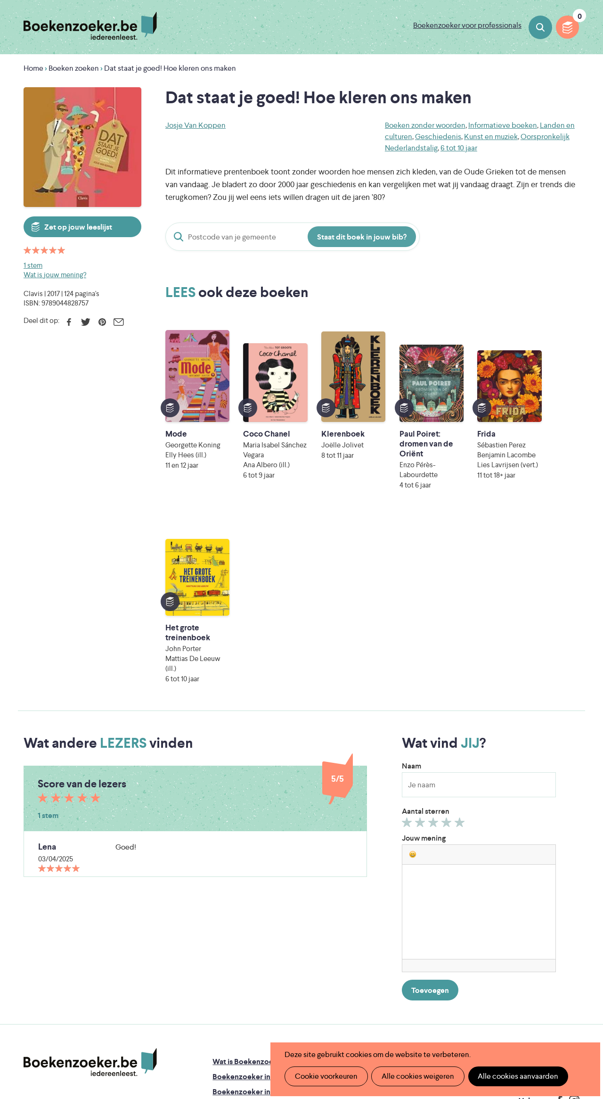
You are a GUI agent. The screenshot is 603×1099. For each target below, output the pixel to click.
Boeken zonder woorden (425, 125)
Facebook (69, 322)
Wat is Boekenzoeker (248, 878)
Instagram (570, 917)
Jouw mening (424, 654)
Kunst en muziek (491, 136)
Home (33, 68)
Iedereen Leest (349, 981)
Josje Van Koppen (195, 125)
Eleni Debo (283, 1021)
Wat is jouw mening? (55, 274)
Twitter (85, 322)
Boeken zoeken (540, 27)
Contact (351, 938)
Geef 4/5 (447, 641)
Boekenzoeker (90, 26)
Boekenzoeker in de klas (253, 893)
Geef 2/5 (421, 641)
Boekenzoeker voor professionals (467, 25)
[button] (412, 670)
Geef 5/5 (461, 641)
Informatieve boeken (502, 125)
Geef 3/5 (434, 641)
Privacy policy (556, 876)
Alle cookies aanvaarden (516, 1076)
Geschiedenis (438, 136)
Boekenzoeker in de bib (252, 908)
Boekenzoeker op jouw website (391, 893)
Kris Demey (366, 1021)
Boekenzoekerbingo (247, 923)
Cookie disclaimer (549, 887)
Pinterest (102, 322)
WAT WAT (298, 1008)
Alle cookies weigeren (417, 1076)
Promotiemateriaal (243, 938)
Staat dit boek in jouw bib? (362, 237)
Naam (411, 582)
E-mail (118, 322)
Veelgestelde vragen (246, 953)
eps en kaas (452, 1021)
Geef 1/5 (408, 641)
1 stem (33, 265)
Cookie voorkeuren (325, 1076)
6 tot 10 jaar (458, 148)
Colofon (351, 923)
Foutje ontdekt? (364, 878)
